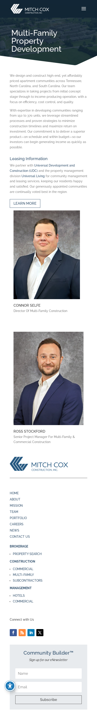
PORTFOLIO (18, 518)
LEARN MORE (25, 203)
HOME (14, 493)
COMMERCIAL (23, 569)
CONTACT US (20, 536)
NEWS (14, 530)
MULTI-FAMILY (23, 575)
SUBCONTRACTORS (28, 580)
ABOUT (15, 499)
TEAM (14, 512)
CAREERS (16, 524)
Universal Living (33, 176)
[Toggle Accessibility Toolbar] (10, 686)
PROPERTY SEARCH (27, 554)
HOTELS (19, 595)
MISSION (16, 505)
